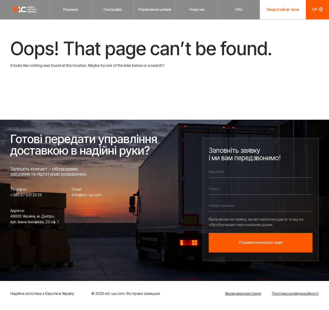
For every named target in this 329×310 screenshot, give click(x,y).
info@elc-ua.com (87, 195)
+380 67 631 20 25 (26, 195)
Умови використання (243, 293)
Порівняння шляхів (154, 9)
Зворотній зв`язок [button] (283, 9)
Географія (113, 9)
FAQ (238, 9)
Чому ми (196, 9)
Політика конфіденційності (295, 293)
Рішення (70, 9)
